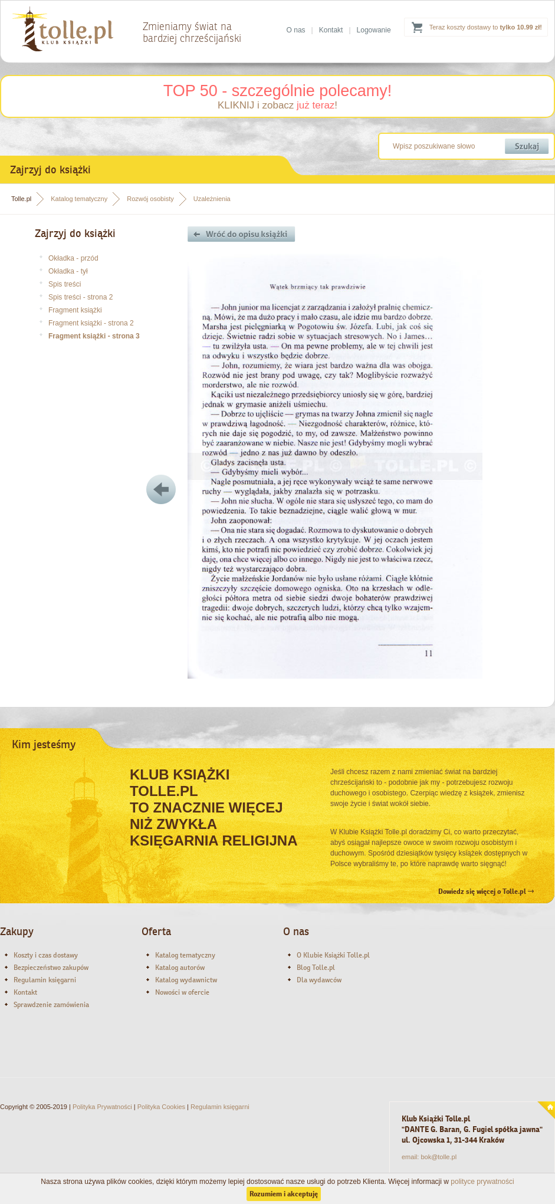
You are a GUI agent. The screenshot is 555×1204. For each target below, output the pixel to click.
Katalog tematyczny (79, 198)
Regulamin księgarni (45, 979)
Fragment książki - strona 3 (94, 336)
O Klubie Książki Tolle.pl (333, 955)
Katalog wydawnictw (186, 979)
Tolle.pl (21, 198)
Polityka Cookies (161, 1106)
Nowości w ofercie (182, 992)
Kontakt (331, 30)
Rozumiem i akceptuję (283, 1194)
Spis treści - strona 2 (80, 297)
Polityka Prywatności (102, 1106)
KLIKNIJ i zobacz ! (277, 105)
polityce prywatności (482, 1181)
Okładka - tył (68, 271)
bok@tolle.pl (439, 1156)
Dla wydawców (319, 979)
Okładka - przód (73, 258)
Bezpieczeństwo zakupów (51, 967)
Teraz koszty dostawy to (485, 27)
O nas (296, 30)
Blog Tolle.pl (316, 967)
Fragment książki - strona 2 (91, 323)
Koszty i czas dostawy (46, 955)
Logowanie (374, 30)
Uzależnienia (212, 198)
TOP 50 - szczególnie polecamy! (277, 91)
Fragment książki (75, 310)
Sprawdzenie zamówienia (51, 1004)
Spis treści (64, 284)
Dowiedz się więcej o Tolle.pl (486, 891)
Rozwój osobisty (150, 198)
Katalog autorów (180, 967)
